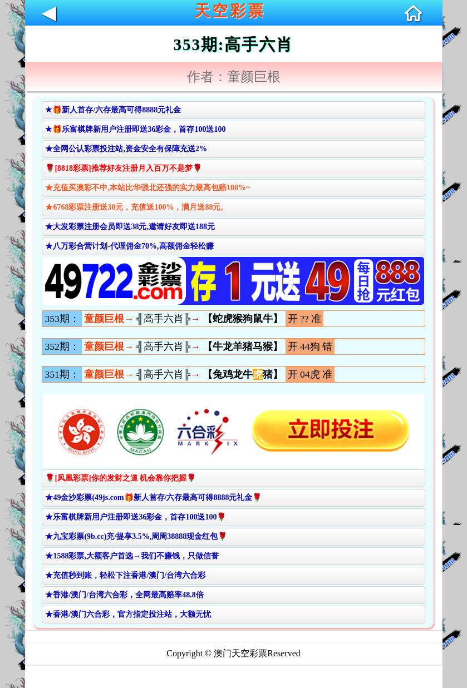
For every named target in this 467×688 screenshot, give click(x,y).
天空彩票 (230, 10)
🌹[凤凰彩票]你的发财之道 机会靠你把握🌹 (120, 478)
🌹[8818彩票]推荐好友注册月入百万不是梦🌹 (123, 168)
